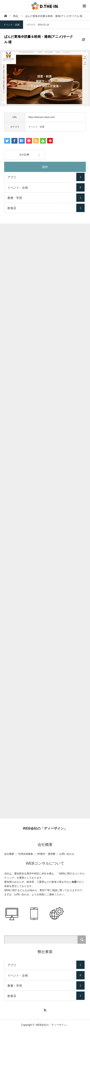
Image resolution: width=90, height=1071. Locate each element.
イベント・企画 (12, 24)
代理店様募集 (25, 854)
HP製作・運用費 (46, 854)
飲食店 (46, 208)
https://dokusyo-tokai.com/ (41, 117)
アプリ (46, 177)
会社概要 (9, 854)
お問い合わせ (66, 854)
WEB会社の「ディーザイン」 (45, 828)
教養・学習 (46, 197)
